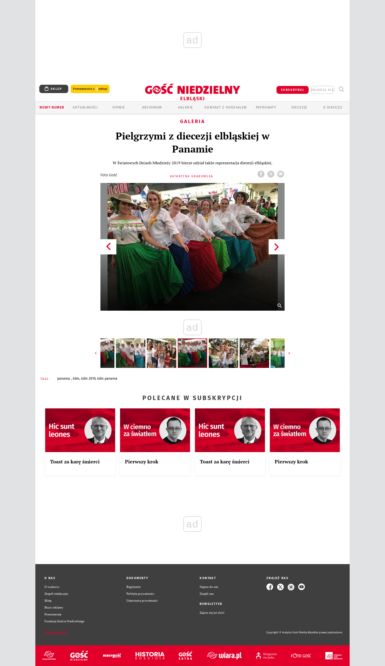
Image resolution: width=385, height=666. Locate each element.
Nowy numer (52, 107)
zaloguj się (322, 90)
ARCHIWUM (152, 107)
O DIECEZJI (332, 107)
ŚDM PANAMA (107, 378)
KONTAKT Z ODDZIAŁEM (226, 107)
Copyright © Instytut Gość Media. (287, 632)
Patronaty (266, 107)
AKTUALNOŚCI (85, 107)
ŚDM (76, 378)
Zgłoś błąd (55, 632)
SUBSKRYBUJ (292, 90)
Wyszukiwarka (341, 89)
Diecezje (299, 107)
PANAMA (64, 378)
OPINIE (118, 107)
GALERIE (185, 107)
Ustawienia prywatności (142, 600)
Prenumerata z (90, 89)
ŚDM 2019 (88, 378)
